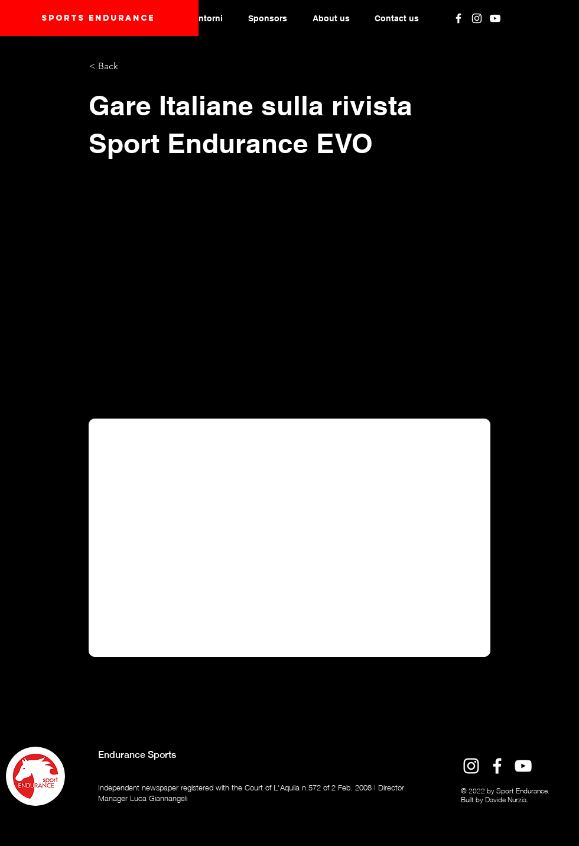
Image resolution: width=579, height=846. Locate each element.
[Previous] (128, 684)
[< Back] (128, 66)
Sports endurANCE (98, 18)
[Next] (461, 684)
